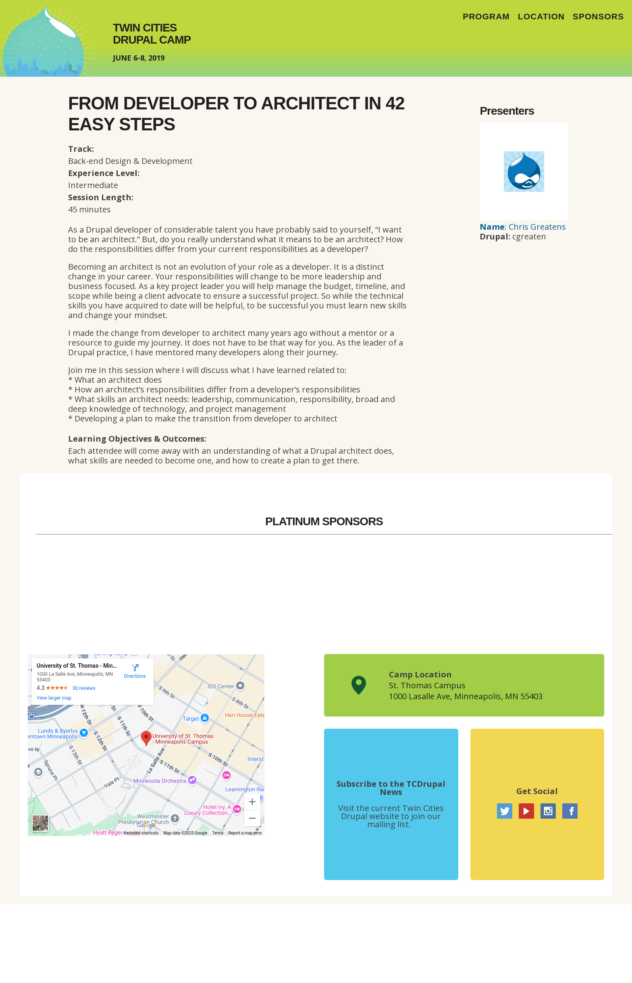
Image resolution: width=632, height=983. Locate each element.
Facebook (570, 811)
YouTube (526, 811)
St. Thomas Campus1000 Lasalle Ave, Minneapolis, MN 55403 (466, 691)
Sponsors (598, 16)
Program (486, 16)
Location (541, 16)
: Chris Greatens (523, 226)
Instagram (548, 811)
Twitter (504, 811)
